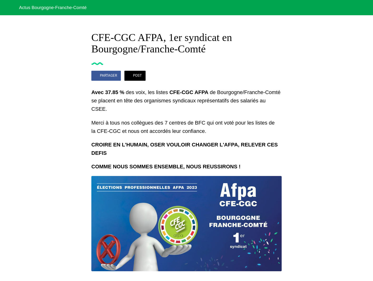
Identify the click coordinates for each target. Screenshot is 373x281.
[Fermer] (9, 7)
